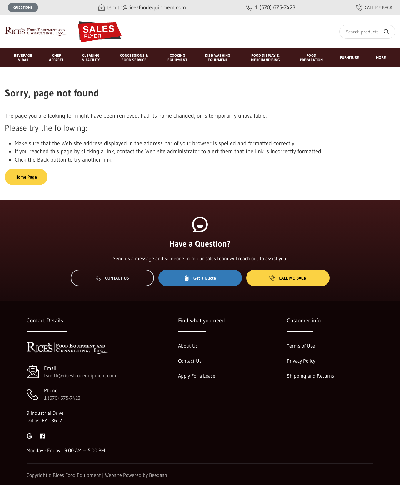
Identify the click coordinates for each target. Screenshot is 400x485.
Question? (22, 7)
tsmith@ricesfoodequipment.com (80, 375)
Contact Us (112, 278)
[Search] (367, 32)
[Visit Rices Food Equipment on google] (29, 435)
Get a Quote (200, 278)
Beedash (158, 475)
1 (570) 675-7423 (62, 398)
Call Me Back (287, 278)
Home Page (26, 177)
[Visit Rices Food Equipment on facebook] (42, 435)
